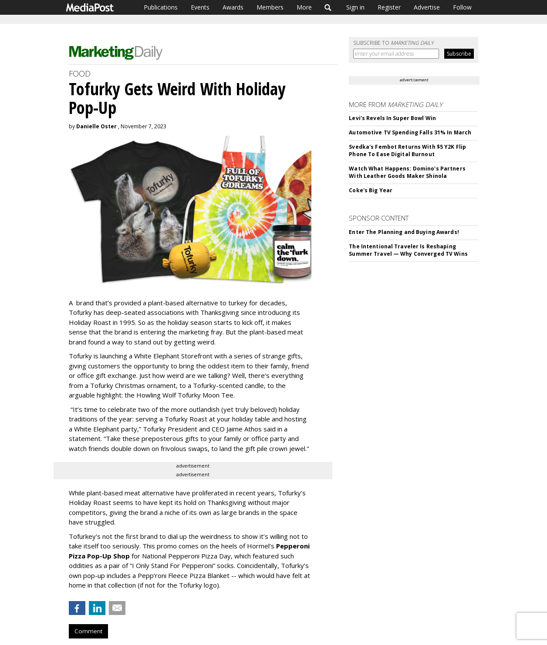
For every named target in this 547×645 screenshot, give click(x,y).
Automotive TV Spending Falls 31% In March (410, 132)
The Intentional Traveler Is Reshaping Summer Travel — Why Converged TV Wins (408, 250)
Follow (462, 7)
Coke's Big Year (370, 190)
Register (389, 7)
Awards (233, 7)
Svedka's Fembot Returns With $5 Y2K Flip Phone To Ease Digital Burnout (407, 150)
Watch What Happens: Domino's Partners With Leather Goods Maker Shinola (407, 172)
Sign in (355, 7)
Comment (88, 631)
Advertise (427, 7)
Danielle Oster (96, 126)
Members (270, 7)
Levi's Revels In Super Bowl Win (392, 118)
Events (200, 7)
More (304, 7)
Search (328, 7)
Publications (161, 7)
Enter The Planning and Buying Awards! (404, 232)
